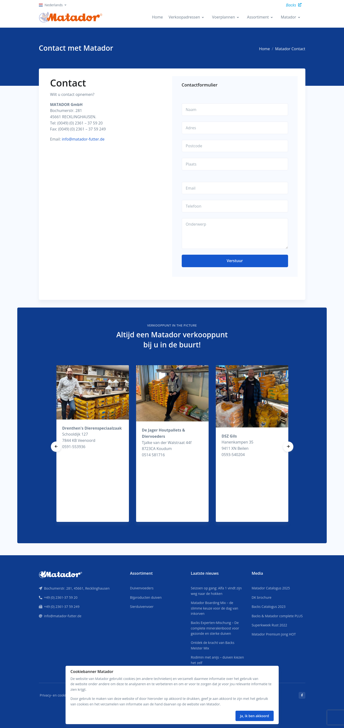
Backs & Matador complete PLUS (277, 616)
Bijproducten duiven (146, 597)
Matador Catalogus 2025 (271, 588)
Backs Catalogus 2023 (268, 606)
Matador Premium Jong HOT (274, 634)
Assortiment (258, 17)
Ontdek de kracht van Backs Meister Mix (212, 645)
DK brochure (262, 597)
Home (157, 17)
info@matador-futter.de (83, 139)
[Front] (60, 574)
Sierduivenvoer (141, 606)
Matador (288, 17)
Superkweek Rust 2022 (269, 625)
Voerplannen (223, 17)
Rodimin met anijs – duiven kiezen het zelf (217, 660)
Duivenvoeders (141, 588)
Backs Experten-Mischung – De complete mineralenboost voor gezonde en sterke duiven (215, 628)
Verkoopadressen (184, 17)
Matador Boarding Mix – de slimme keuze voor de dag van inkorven (214, 608)
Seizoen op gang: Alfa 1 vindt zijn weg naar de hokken (216, 591)
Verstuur (235, 260)
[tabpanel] (92, 443)
